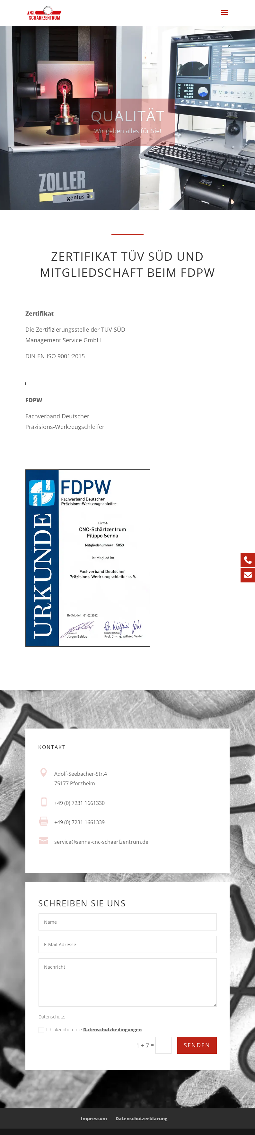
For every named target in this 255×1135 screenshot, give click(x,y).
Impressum (94, 1118)
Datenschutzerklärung (141, 1118)
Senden (196, 1045)
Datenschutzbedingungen (112, 1031)
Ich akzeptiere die (90, 1031)
